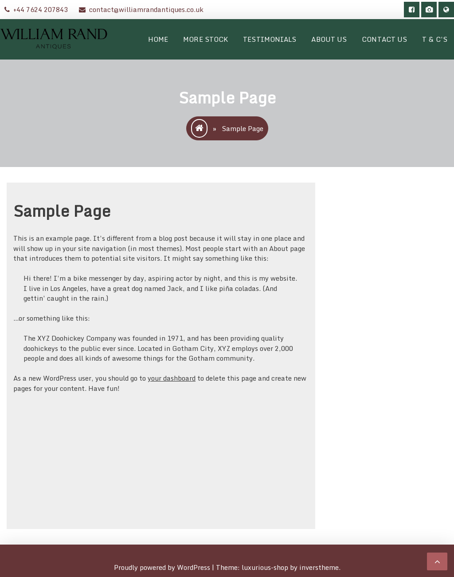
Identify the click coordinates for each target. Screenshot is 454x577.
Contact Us (384, 39)
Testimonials (269, 39)
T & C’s (434, 39)
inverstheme (319, 567)
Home (158, 39)
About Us (329, 39)
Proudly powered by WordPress (163, 567)
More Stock (205, 39)
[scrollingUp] (437, 561)
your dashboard (172, 378)
